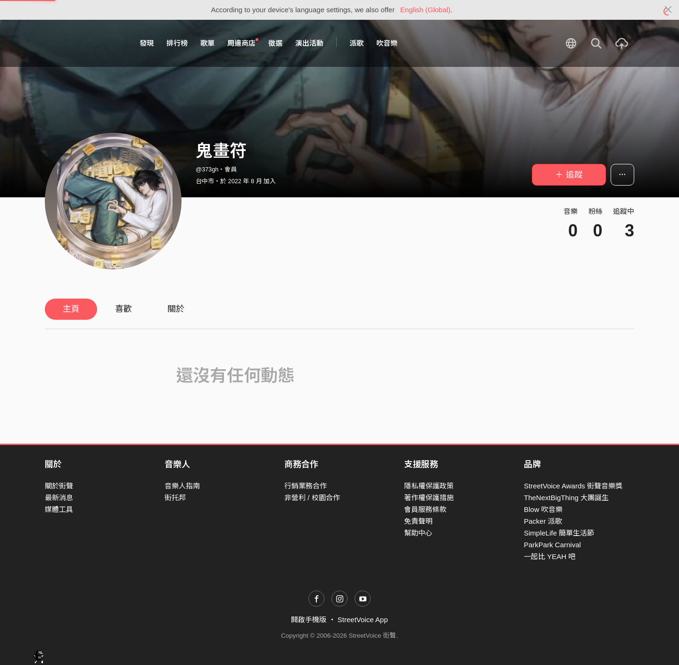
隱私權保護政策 (429, 486)
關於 (175, 309)
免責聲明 (418, 521)
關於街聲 (59, 486)
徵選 (275, 43)
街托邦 (175, 498)
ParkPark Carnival (552, 545)
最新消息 (59, 498)
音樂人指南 (182, 486)
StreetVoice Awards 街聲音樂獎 (573, 486)
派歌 (356, 43)
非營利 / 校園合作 (312, 498)
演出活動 (309, 43)
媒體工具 (59, 509)
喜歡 (123, 309)
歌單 (207, 43)
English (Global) (425, 10)
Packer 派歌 (543, 521)
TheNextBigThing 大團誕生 (566, 498)
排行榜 (177, 43)
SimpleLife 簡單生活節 (559, 533)
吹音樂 (386, 43)
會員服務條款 (425, 509)
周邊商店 (242, 43)
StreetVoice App (363, 620)
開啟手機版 (308, 620)
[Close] (668, 10)
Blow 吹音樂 (543, 509)
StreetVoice (84, 43)
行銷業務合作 (305, 486)
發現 (147, 43)
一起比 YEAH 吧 (549, 556)
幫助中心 (418, 533)
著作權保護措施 (429, 498)
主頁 (71, 309)
